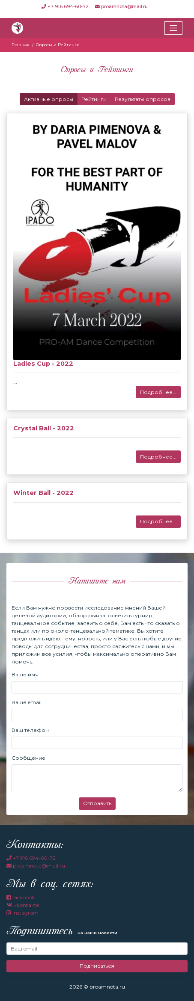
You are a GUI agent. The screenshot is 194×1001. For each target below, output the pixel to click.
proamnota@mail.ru (121, 6)
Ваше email (27, 702)
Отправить (97, 803)
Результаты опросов (142, 99)
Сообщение (28, 758)
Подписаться (97, 965)
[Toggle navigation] (173, 28)
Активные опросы (48, 99)
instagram (22, 912)
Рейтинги (94, 99)
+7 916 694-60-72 (66, 6)
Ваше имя (25, 674)
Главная (21, 44)
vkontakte (22, 905)
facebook (20, 897)
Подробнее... (158, 392)
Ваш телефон (30, 730)
